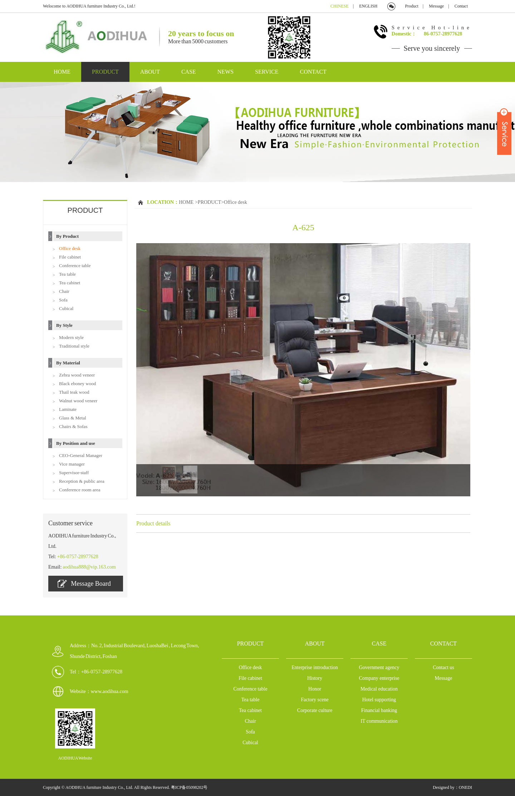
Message (436, 6)
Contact (461, 6)
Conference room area (79, 489)
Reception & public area (81, 481)
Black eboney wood (77, 383)
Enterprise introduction (314, 667)
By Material (68, 362)
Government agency (379, 667)
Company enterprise (379, 678)
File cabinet (70, 257)
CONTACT (313, 72)
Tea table (67, 274)
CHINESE (339, 6)
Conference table (74, 265)
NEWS (225, 72)
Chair (64, 291)
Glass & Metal (72, 418)
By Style (64, 325)
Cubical (66, 308)
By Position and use (75, 443)
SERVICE (266, 72)
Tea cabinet (69, 282)
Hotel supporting (379, 699)
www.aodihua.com (109, 691)
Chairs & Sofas (73, 426)
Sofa (63, 300)
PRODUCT (105, 72)
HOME (62, 72)
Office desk (69, 248)
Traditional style (74, 346)
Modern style (71, 337)
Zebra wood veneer (77, 375)
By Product (67, 236)
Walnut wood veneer (78, 400)
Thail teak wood (74, 392)
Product (411, 6)
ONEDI (465, 787)
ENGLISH (368, 6)
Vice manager (72, 464)
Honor (314, 689)
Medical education (379, 689)
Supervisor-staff (74, 472)
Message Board (84, 584)
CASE (188, 72)
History (314, 678)
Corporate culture (314, 710)
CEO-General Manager (80, 455)
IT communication (379, 721)
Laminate (68, 409)
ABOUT (150, 72)
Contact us (443, 667)
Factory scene (314, 699)
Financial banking (379, 710)
